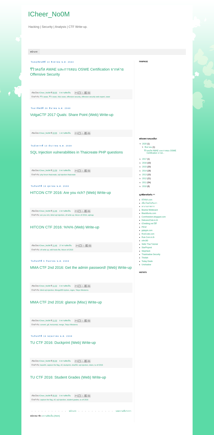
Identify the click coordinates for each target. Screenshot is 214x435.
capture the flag (53, 365)
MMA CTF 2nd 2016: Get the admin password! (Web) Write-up (81, 267)
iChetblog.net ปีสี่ (149, 223)
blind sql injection (57, 215)
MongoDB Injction (62, 290)
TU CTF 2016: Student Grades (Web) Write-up (68, 377)
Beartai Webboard (150, 210)
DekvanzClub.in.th (150, 220)
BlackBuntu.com (149, 213)
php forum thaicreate (48, 175)
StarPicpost (147, 247)
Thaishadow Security (151, 254)
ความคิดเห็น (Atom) (51, 416)
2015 (144, 167)
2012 (144, 178)
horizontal (54, 325)
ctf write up (69, 215)
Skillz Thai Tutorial (150, 244)
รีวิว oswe (53, 97)
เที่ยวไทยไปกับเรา (149, 203)
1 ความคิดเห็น (65, 133)
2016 (144, 163)
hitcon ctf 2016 (81, 215)
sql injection (83, 365)
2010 (144, 186)
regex (72, 290)
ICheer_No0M (45, 93)
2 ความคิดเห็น (65, 211)
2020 (144, 144)
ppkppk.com (147, 230)
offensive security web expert (93, 97)
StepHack (146, 251)
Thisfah (145, 258)
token (91, 365)
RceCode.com (148, 234)
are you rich (44, 215)
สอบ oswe (62, 97)
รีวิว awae (44, 97)
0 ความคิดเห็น (65, 93)
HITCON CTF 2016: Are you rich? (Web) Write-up (70, 193)
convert (43, 325)
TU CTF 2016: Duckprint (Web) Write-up (63, 342)
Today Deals (147, 261)
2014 (144, 171)
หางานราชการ (148, 206)
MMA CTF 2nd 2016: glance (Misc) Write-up (66, 302)
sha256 (75, 365)
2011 (144, 182)
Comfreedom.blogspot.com (154, 217)
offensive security (73, 97)
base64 (43, 365)
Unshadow (146, 264)
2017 (144, 159)
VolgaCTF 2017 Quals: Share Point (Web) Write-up (71, 115)
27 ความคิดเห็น (65, 245)
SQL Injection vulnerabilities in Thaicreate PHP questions (76, 152)
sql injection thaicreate (67, 175)
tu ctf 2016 (98, 365)
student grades (73, 400)
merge (61, 325)
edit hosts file (55, 250)
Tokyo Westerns (82, 290)
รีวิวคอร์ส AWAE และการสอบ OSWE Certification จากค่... (160, 151)
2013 (144, 174)
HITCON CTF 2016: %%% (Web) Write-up (64, 227)
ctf (61, 365)
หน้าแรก (33, 52)
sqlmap (91, 215)
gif (48, 325)
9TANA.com (147, 200)
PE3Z (144, 227)
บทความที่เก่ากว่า (123, 411)
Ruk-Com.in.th (148, 237)
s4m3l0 (145, 240)
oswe (108, 97)
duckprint (67, 365)
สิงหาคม (148, 147)
